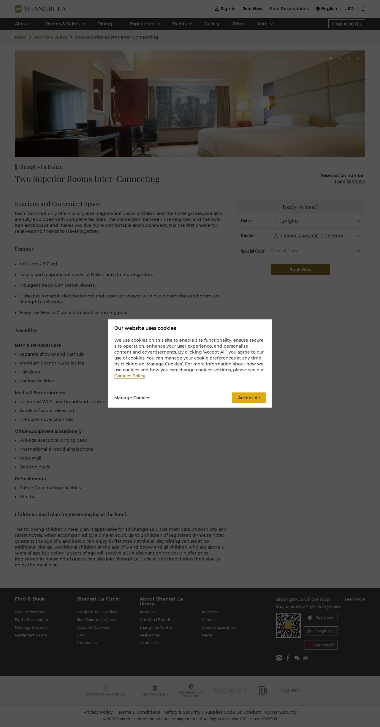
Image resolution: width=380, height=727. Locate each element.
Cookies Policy (129, 375)
